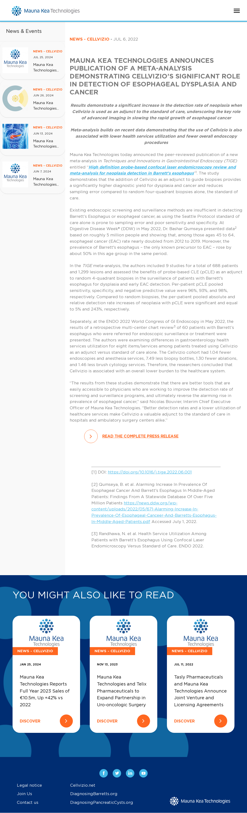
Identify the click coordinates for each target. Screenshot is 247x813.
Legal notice (29, 785)
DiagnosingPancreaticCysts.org (102, 802)
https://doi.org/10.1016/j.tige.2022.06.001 (150, 472)
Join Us (24, 794)
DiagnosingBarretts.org (93, 794)
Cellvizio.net (82, 785)
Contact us (28, 802)
